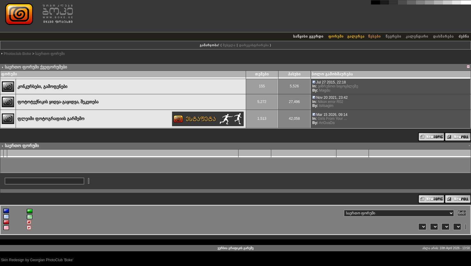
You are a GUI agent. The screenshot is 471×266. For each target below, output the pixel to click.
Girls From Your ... (332, 118)
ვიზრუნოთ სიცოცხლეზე (338, 86)
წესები (374, 36)
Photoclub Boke (17, 54)
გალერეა (356, 36)
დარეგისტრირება (254, 45)
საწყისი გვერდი (308, 36)
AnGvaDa (327, 123)
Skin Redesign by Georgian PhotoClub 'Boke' (37, 260)
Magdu (324, 90)
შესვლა (229, 45)
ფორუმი (336, 36)
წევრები (393, 36)
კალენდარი (417, 36)
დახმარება (443, 36)
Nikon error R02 (330, 102)
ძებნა (464, 36)
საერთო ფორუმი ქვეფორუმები (36, 67)
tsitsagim (326, 106)
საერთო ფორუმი (49, 54)
